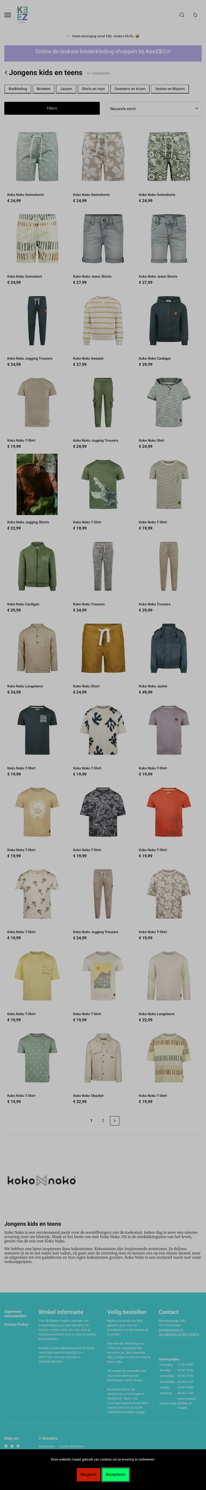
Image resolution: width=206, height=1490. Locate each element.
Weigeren (88, 1474)
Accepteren (116, 1474)
